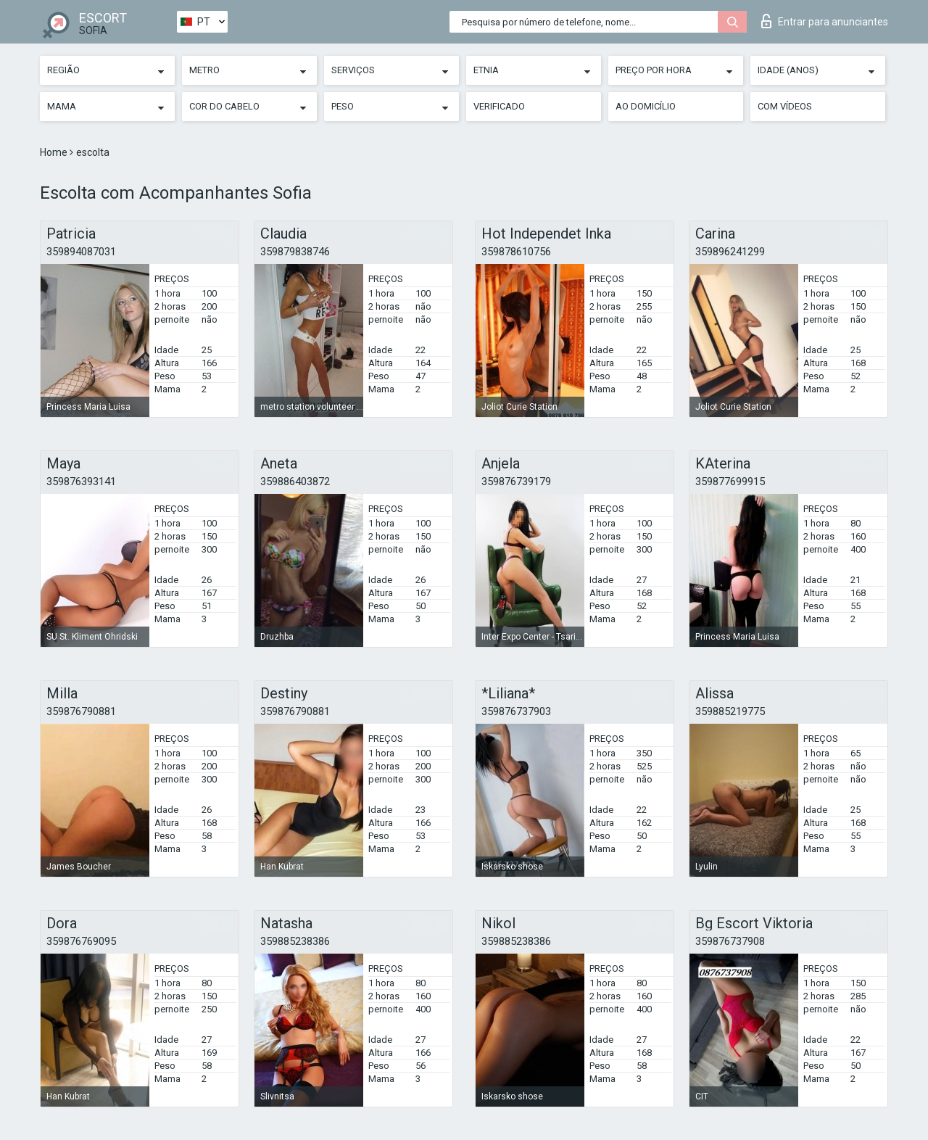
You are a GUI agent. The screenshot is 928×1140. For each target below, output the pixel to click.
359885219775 (730, 711)
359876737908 (730, 941)
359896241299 (730, 251)
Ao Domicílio (646, 106)
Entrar (824, 21)
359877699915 (730, 481)
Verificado (499, 106)
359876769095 (81, 941)
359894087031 (81, 251)
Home (55, 152)
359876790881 (81, 711)
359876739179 (516, 481)
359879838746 (295, 251)
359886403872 (295, 481)
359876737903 (516, 711)
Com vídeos (785, 106)
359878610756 (516, 251)
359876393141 (81, 481)
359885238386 (295, 941)
